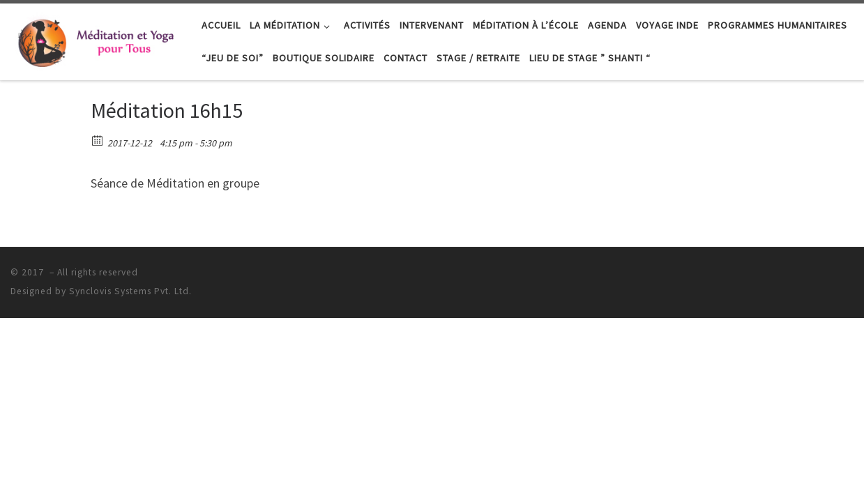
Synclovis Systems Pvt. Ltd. (130, 291)
